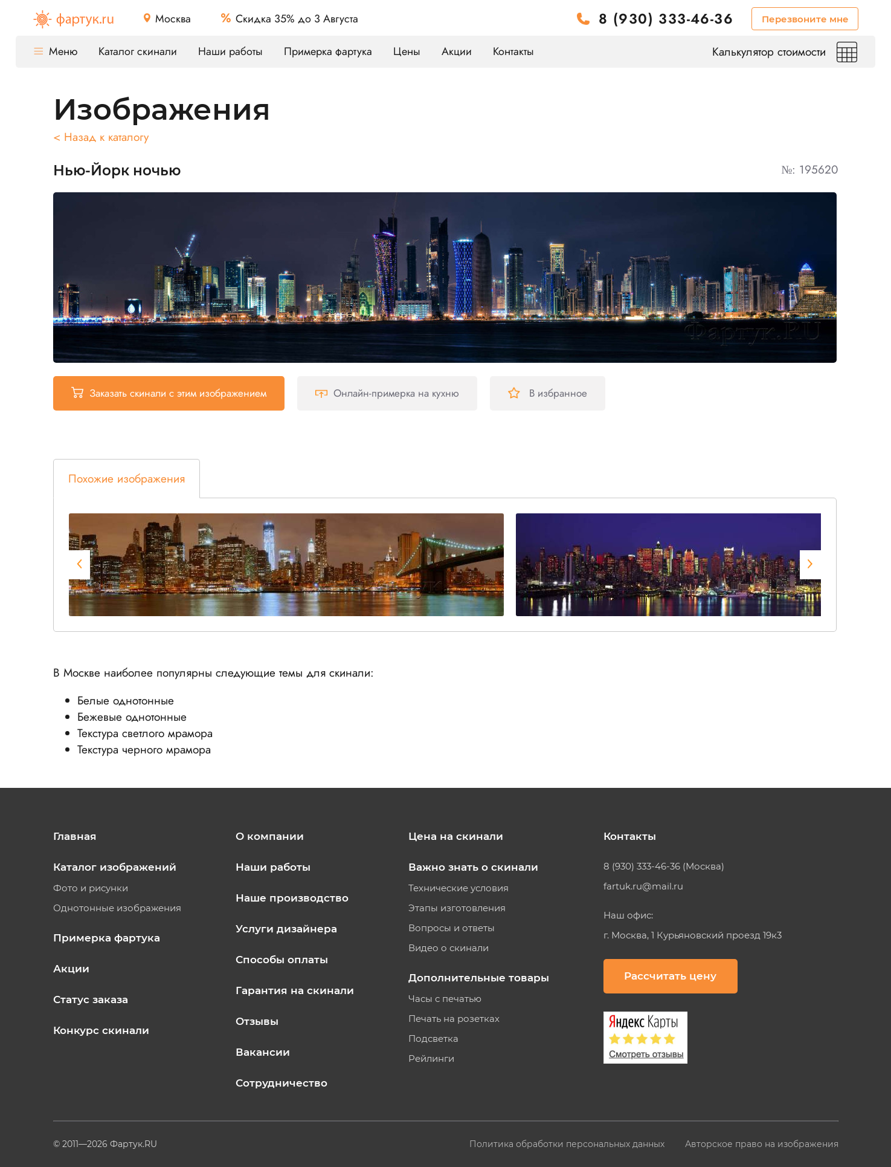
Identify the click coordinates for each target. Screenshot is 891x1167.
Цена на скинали (455, 836)
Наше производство (292, 898)
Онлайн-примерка (387, 393)
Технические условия (458, 888)
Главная (75, 836)
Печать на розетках (454, 1018)
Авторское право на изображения (761, 1144)
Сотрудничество (281, 1083)
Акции (457, 51)
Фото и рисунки (90, 888)
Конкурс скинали (101, 1030)
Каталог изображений (114, 867)
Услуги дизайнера (286, 929)
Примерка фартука (328, 51)
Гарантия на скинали (295, 990)
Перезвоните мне (805, 19)
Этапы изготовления (457, 908)
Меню (55, 51)
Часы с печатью (444, 998)
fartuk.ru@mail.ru (643, 886)
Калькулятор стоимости (784, 52)
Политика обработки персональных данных (568, 1144)
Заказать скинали (168, 393)
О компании (270, 836)
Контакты (513, 51)
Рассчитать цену (670, 976)
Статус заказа (90, 999)
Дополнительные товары (478, 978)
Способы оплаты (282, 960)
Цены (406, 51)
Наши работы (230, 51)
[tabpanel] (286, 564)
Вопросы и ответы (451, 928)
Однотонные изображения (117, 908)
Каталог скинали (137, 51)
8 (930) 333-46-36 (666, 19)
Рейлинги (431, 1058)
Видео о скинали (448, 948)
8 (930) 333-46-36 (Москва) (663, 866)
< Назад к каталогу (101, 137)
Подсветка (433, 1038)
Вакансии (263, 1052)
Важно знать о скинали (473, 867)
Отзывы (257, 1021)
